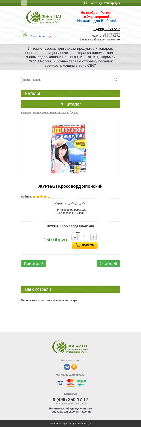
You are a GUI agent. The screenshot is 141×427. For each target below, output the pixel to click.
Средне (76, 203)
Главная (26, 112)
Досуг (74, 112)
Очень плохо (69, 203)
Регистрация (112, 3)
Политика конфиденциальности (70, 408)
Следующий (108, 263)
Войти (93, 3)
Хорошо (80, 203)
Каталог (70, 104)
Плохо (73, 203)
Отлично (84, 203)
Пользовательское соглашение (71, 411)
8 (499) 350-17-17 (106, 29)
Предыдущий (33, 263)
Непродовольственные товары (51, 112)
